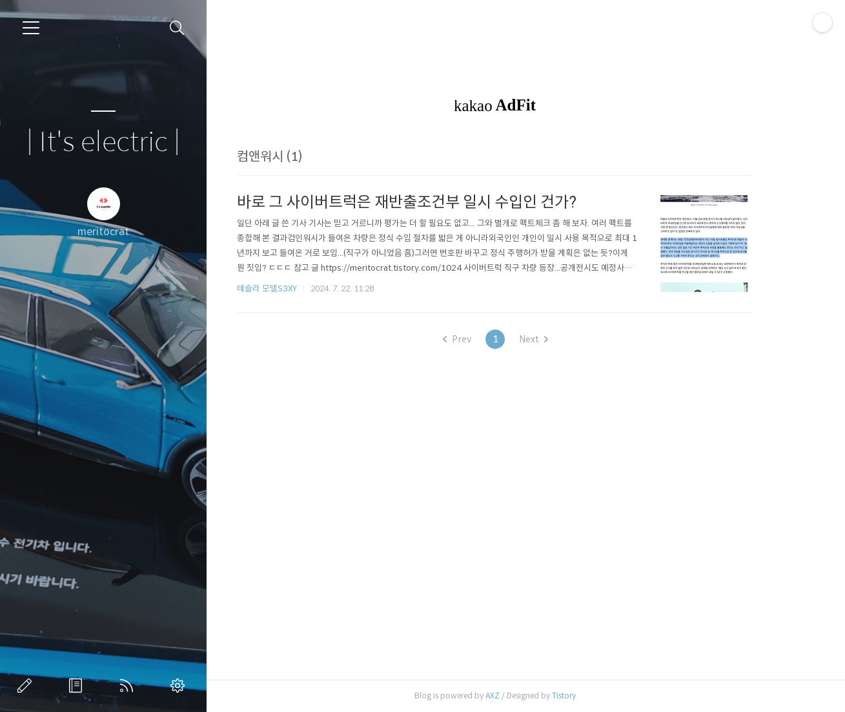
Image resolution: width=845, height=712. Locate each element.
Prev (481, 339)
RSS (129, 685)
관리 (180, 685)
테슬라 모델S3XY (291, 288)
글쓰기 (27, 685)
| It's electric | (103, 142)
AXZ (517, 695)
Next (558, 339)
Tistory (588, 695)
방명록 (78, 685)
